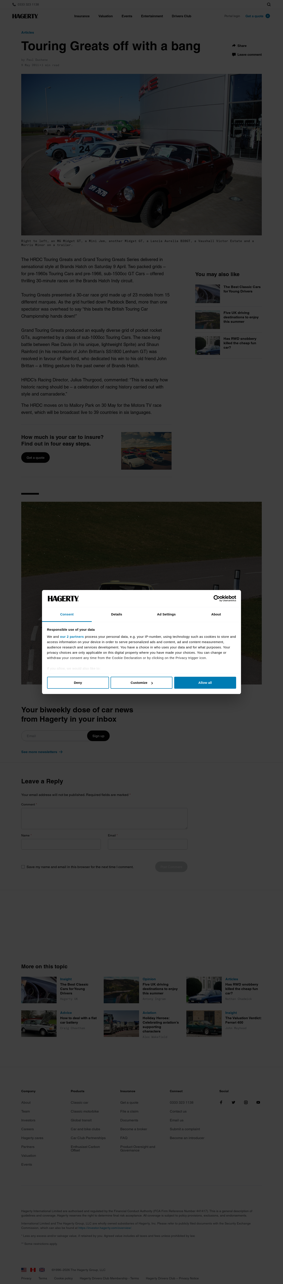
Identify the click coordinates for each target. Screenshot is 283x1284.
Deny (78, 682)
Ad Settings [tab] (166, 614)
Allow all (205, 682)
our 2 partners (72, 636)
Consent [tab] (67, 614)
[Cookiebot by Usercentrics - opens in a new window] (216, 598)
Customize (142, 682)
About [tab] (216, 614)
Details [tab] (116, 614)
